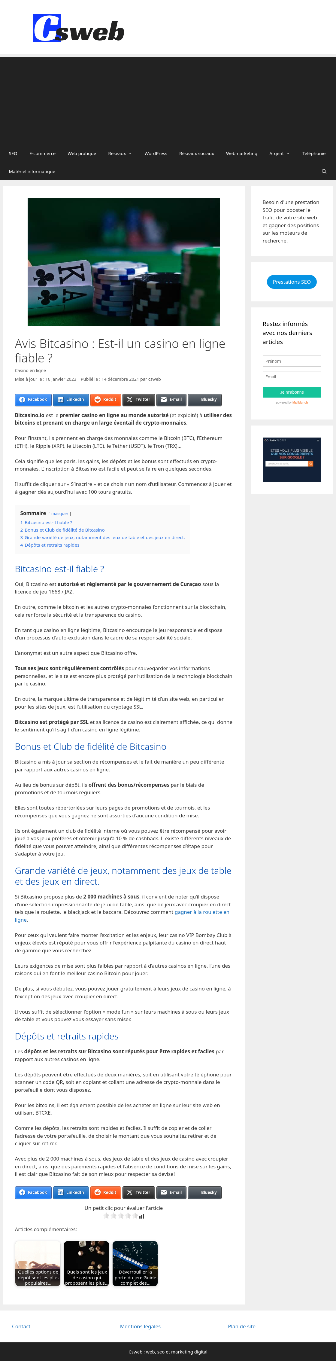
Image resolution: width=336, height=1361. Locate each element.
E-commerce (42, 153)
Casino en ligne (30, 370)
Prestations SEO (292, 281)
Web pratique (82, 153)
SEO (13, 153)
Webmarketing (241, 153)
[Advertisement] (168, 99)
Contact (21, 1326)
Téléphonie (313, 153)
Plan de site (242, 1326)
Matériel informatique (32, 171)
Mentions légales (140, 1326)
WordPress (155, 153)
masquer (59, 513)
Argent (282, 153)
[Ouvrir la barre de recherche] (324, 171)
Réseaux (123, 153)
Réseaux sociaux (196, 153)
